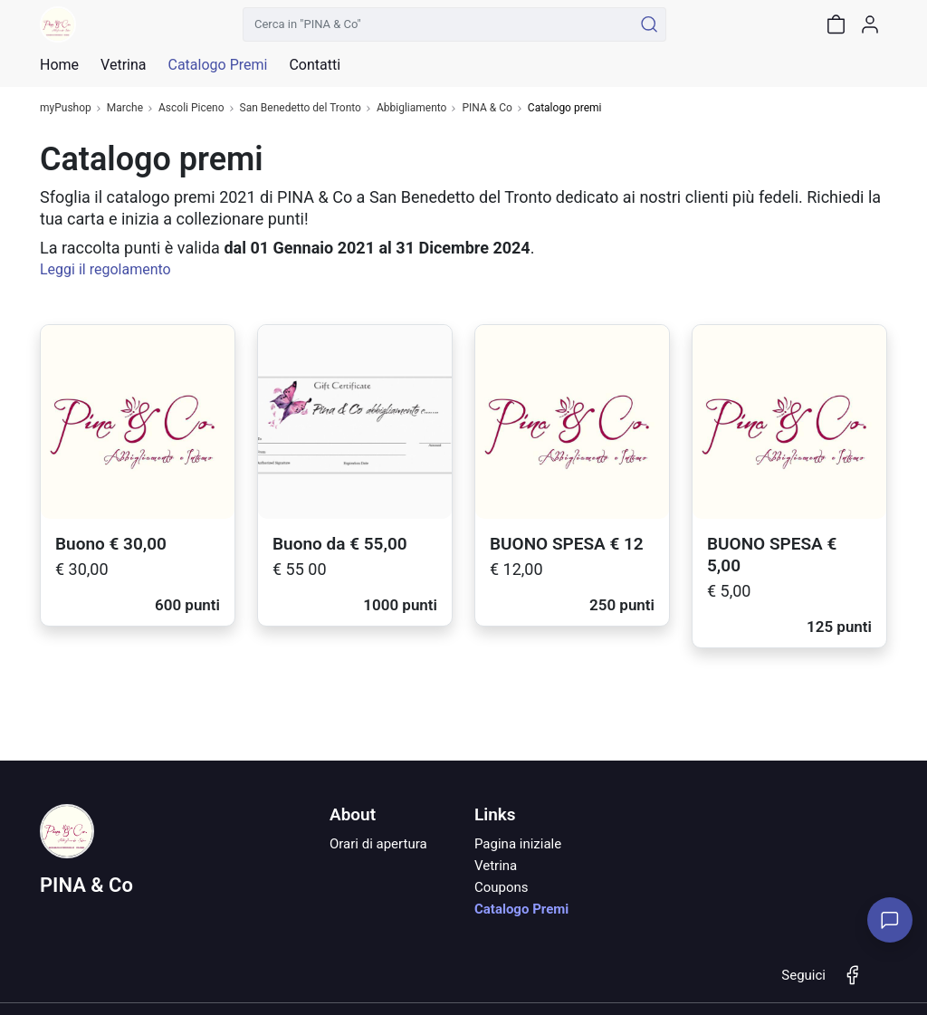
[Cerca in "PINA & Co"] (438, 24)
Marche (125, 108)
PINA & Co (486, 108)
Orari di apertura (378, 844)
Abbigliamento (412, 108)
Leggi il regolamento (105, 269)
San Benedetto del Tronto (300, 108)
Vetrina (495, 865)
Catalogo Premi (521, 909)
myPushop (65, 108)
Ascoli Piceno (191, 108)
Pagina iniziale (517, 844)
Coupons (501, 887)
